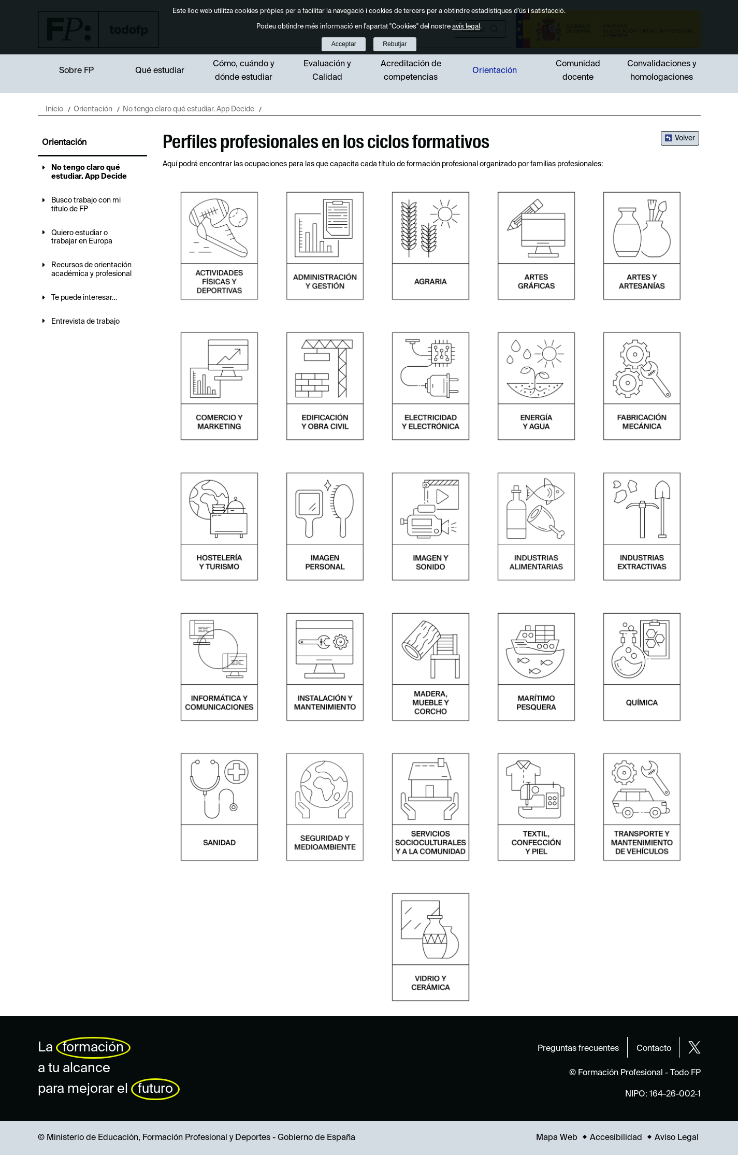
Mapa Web (556, 1138)
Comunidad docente (578, 71)
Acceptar (343, 44)
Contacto (653, 1049)
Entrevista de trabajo (85, 321)
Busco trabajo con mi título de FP (86, 205)
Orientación (494, 71)
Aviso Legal (677, 1138)
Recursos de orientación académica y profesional (91, 270)
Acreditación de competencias (411, 71)
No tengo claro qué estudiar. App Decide (188, 109)
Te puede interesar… (84, 297)
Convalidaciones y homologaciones (661, 71)
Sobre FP (76, 71)
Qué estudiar (159, 71)
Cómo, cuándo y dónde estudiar (243, 71)
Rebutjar (395, 44)
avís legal (466, 26)
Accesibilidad (616, 1138)
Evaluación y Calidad (327, 71)
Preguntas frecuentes (578, 1049)
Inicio (54, 109)
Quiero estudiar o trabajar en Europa (81, 237)
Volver (685, 138)
